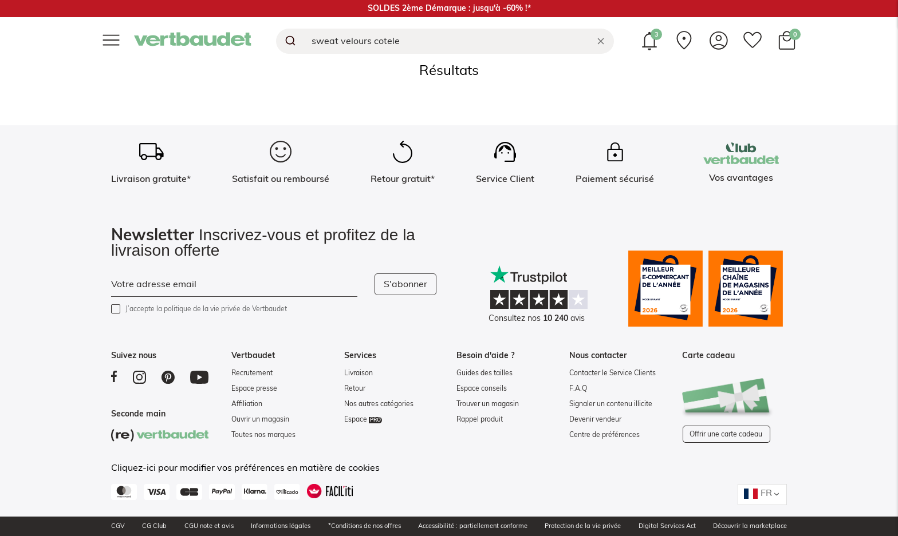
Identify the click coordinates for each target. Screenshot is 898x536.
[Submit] (289, 41)
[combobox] (445, 41)
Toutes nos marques (263, 434)
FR (766, 493)
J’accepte (206, 308)
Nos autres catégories (378, 403)
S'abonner (405, 284)
